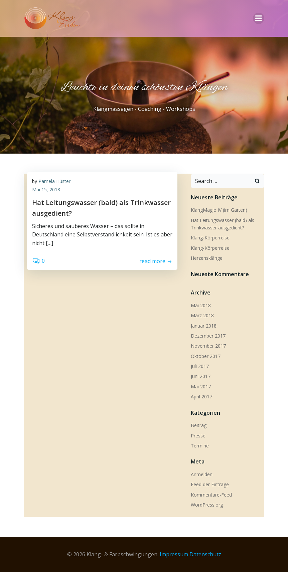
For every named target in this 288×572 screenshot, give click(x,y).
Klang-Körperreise (210, 237)
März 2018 (202, 315)
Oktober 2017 (206, 356)
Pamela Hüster (54, 181)
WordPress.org (207, 505)
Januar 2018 (204, 326)
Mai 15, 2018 (46, 189)
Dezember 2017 (208, 336)
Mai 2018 (201, 305)
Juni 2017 (200, 376)
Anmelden (201, 474)
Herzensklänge (207, 258)
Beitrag (198, 425)
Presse (198, 435)
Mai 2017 (201, 386)
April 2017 (201, 396)
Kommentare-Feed (211, 495)
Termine (200, 445)
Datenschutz (205, 554)
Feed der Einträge (210, 484)
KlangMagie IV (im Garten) (219, 210)
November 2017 (208, 346)
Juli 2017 (200, 366)
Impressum (174, 554)
